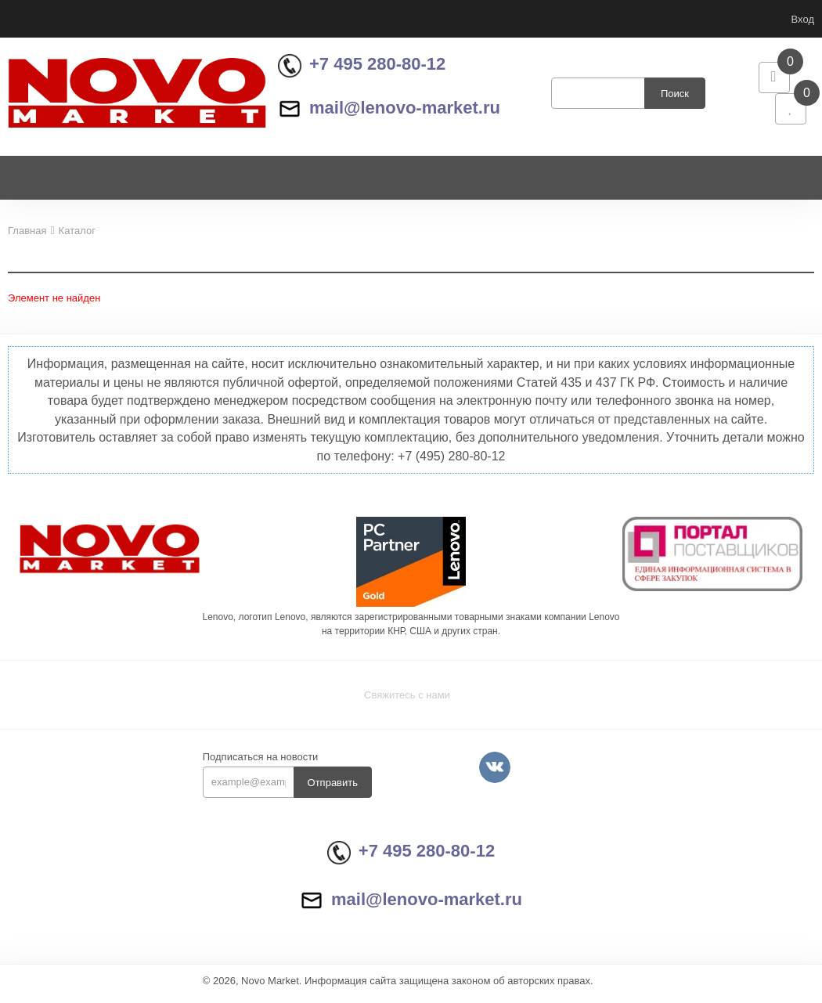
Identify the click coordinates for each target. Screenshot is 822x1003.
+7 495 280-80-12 (361, 68)
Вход (802, 19)
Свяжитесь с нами (407, 702)
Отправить (333, 790)
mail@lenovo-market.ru (389, 111)
